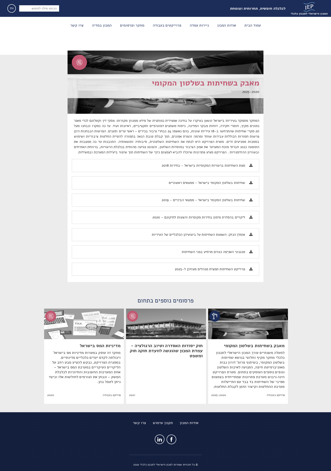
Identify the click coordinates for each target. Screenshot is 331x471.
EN (12, 8)
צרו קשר (139, 423)
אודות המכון (189, 423)
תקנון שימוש (163, 423)
